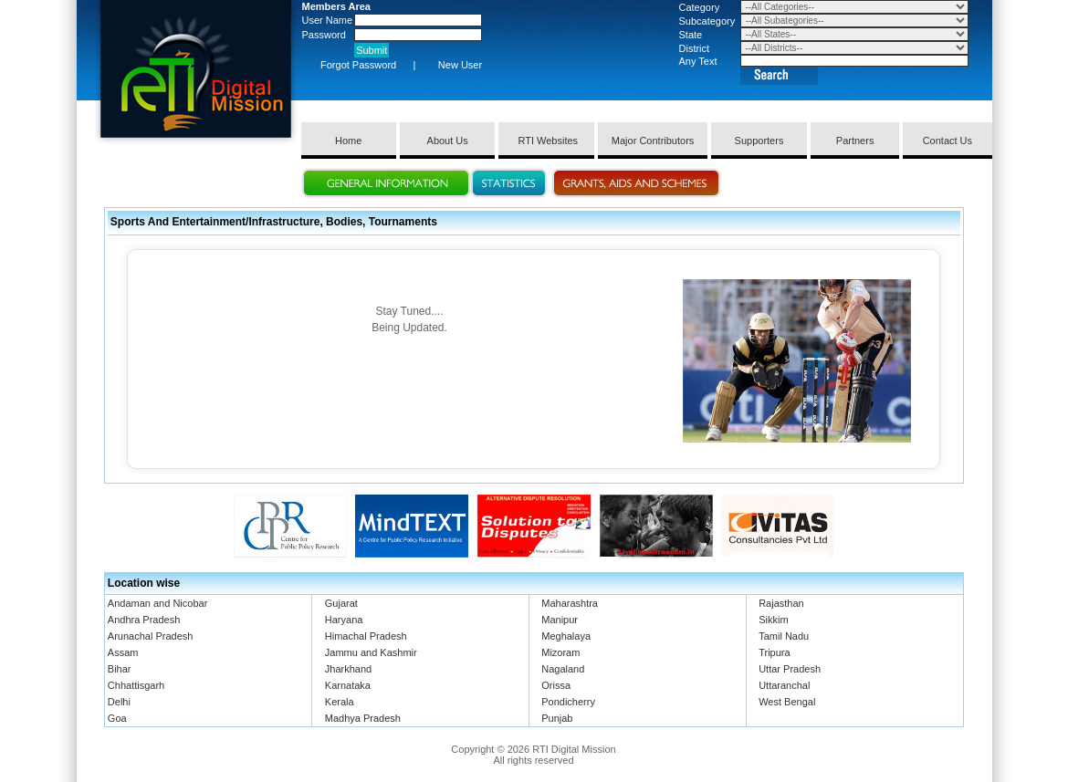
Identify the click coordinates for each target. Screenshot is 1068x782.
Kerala (339, 701)
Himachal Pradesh (366, 636)
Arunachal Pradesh (151, 636)
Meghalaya (566, 636)
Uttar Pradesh (790, 668)
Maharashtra (569, 603)
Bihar (119, 668)
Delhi (119, 701)
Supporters (759, 140)
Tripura (774, 652)
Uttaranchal (784, 685)
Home (348, 140)
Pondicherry (568, 701)
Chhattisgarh (136, 685)
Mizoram (560, 652)
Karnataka (348, 685)
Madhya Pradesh (363, 718)
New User (460, 64)
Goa (117, 718)
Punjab (556, 718)
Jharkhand (348, 668)
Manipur (559, 619)
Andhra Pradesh (144, 619)
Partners (855, 140)
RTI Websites (546, 140)
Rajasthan (781, 603)
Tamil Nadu (784, 636)
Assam (123, 652)
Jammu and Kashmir (371, 652)
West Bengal (787, 701)
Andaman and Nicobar (157, 603)
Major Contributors (653, 140)
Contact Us (947, 140)
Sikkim (773, 619)
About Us (447, 140)
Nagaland (562, 668)
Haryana (344, 619)
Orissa (556, 685)
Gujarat (341, 603)
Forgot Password (358, 64)
